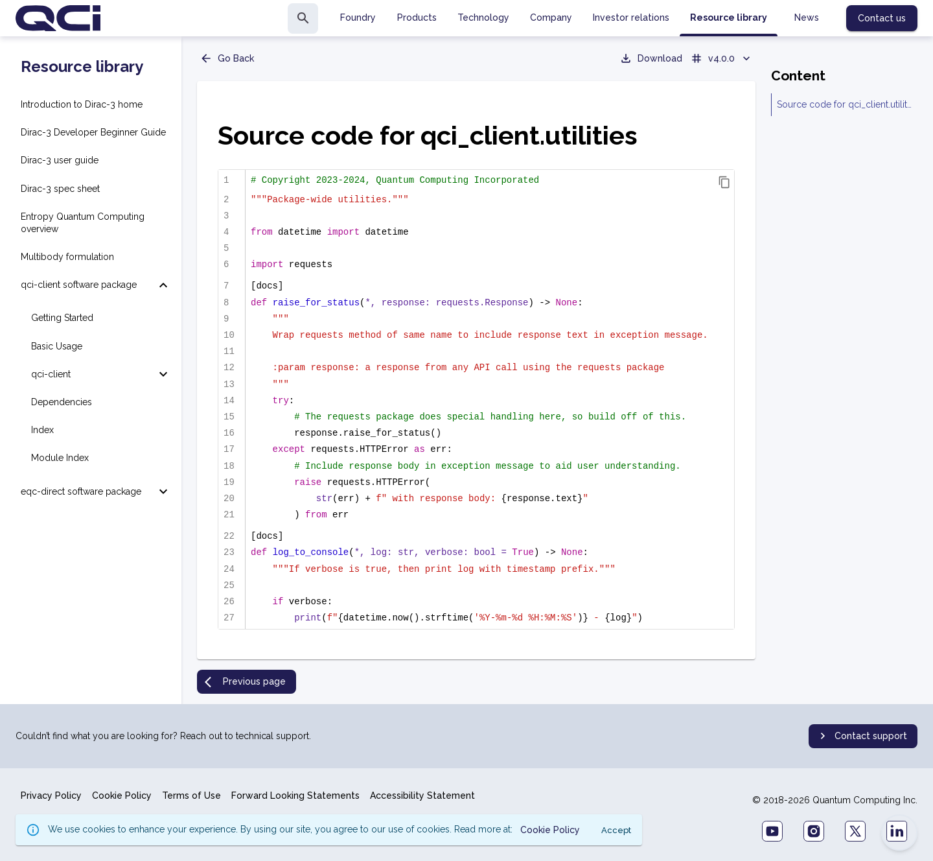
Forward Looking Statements (295, 795)
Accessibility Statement (422, 795)
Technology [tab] (483, 17)
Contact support (861, 735)
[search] (303, 18)
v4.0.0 (721, 58)
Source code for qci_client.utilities (844, 104)
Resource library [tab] (728, 17)
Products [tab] (417, 17)
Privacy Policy (51, 795)
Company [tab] (551, 17)
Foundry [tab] (358, 17)
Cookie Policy (122, 795)
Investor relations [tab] (631, 17)
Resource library (82, 66)
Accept (616, 830)
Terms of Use (191, 795)
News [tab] (806, 17)
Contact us (882, 18)
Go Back (227, 58)
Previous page (245, 682)
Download (650, 58)
